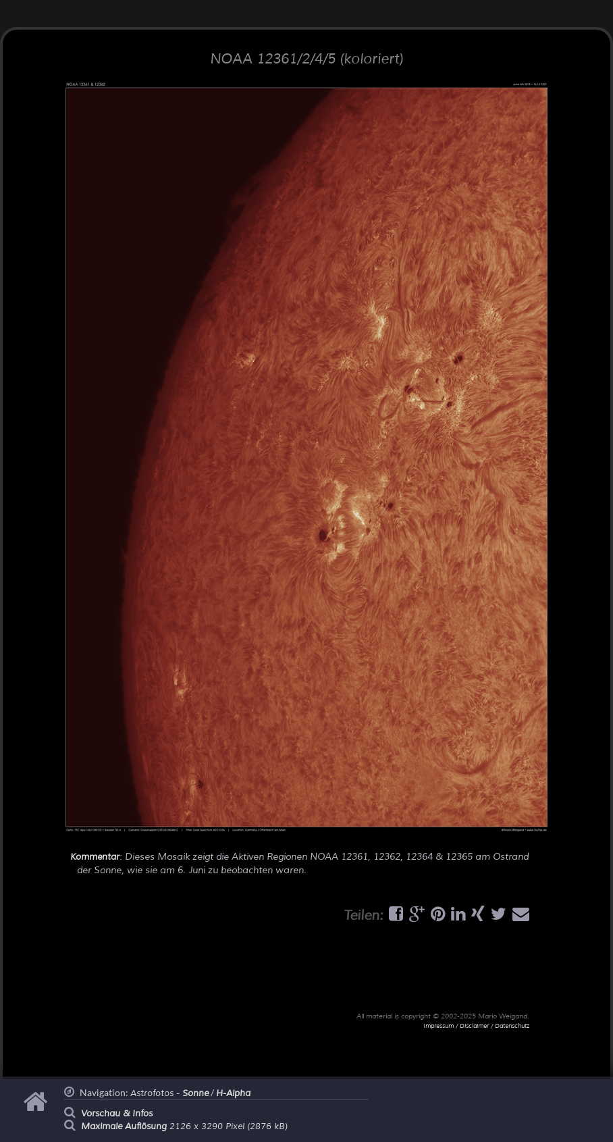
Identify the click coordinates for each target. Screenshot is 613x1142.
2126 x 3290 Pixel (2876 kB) (184, 1126)
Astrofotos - (169, 1093)
